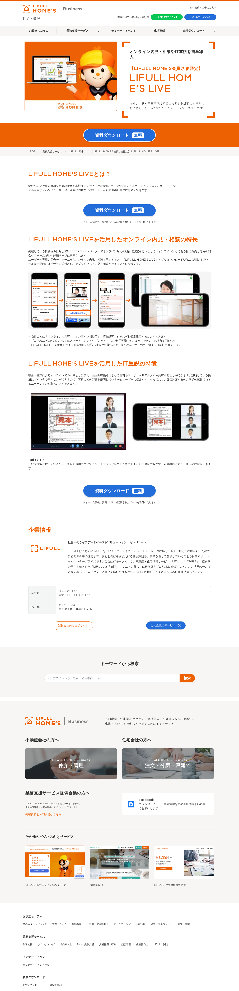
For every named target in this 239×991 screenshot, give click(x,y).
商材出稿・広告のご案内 (203, 7)
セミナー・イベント (123, 30)
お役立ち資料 (30, 985)
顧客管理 (126, 945)
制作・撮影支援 (85, 945)
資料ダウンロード (194, 30)
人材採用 (141, 924)
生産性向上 (142, 945)
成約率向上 (66, 945)
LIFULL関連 (76, 152)
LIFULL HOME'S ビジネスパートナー (47, 885)
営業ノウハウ (59, 924)
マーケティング (122, 924)
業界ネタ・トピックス (35, 924)
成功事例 (159, 30)
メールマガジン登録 (201, 17)
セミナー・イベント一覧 (36, 965)
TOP (33, 152)
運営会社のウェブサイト (73, 626)
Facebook (146, 800)
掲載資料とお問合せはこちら (43, 815)
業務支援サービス (77, 30)
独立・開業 (184, 924)
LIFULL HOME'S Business (71, 764)
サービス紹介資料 (52, 985)
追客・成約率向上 (99, 924)
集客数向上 (78, 924)
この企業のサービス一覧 (166, 626)
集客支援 (27, 945)
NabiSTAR (96, 885)
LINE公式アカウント (168, 17)
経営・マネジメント (161, 924)
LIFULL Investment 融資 (170, 885)
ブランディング (46, 945)
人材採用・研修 (107, 945)
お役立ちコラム (38, 30)
